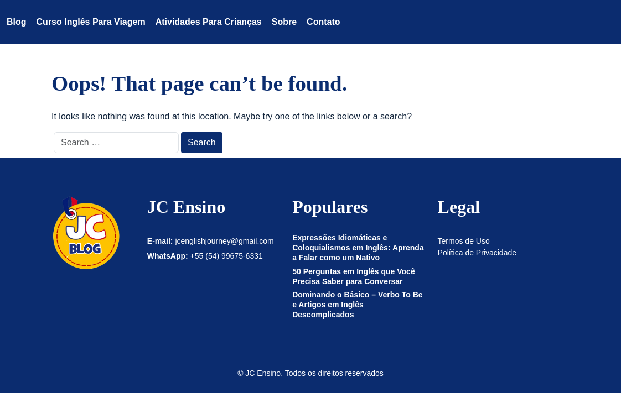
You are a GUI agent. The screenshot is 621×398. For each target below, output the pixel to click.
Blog (17, 22)
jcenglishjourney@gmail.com (224, 241)
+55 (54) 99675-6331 (226, 256)
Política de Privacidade (477, 252)
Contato (323, 22)
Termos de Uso (464, 241)
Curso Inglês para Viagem (91, 22)
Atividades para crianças (209, 22)
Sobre (284, 22)
